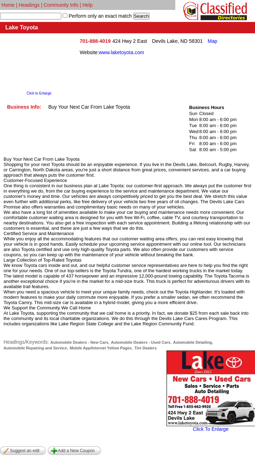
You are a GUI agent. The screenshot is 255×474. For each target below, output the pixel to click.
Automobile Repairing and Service (35, 348)
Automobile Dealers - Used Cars (140, 342)
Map (212, 41)
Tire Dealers (145, 348)
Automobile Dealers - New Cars (79, 342)
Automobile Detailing (192, 342)
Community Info (61, 5)
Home (8, 5)
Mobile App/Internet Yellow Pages (101, 348)
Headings (29, 5)
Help (88, 5)
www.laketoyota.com (121, 52)
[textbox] (30, 16)
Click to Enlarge (39, 93)
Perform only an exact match (99, 16)
